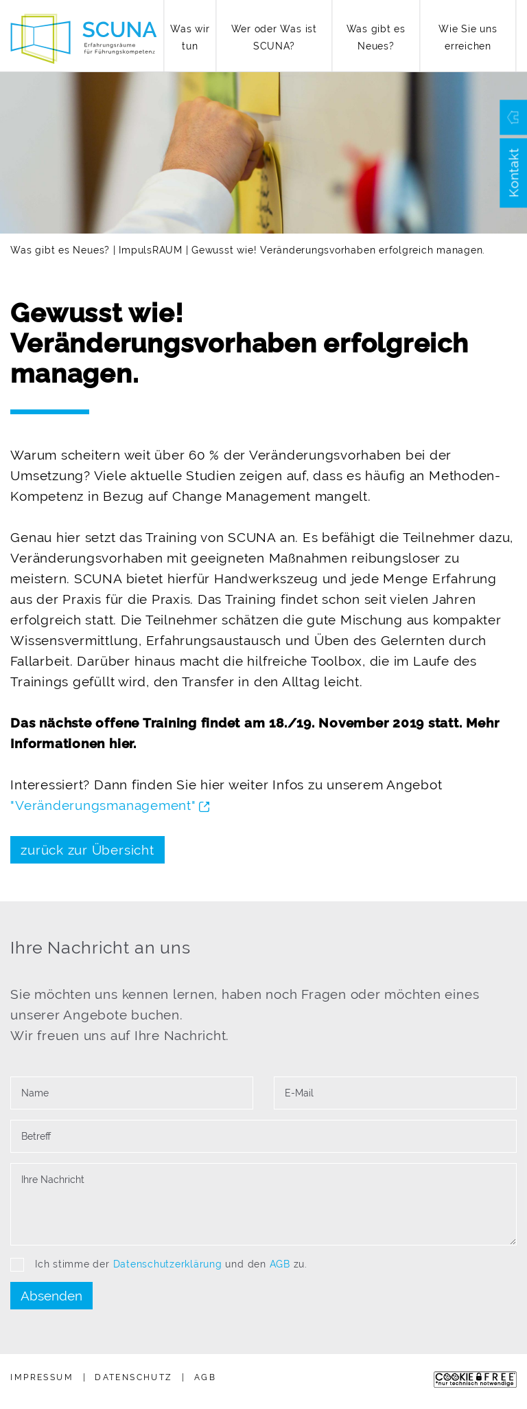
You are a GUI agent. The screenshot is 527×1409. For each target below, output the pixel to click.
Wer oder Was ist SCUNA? (274, 37)
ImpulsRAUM (151, 250)
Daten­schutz (133, 1377)
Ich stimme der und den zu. (158, 1265)
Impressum (41, 1377)
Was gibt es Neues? (376, 37)
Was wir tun (189, 37)
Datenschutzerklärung (167, 1264)
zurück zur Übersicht (87, 849)
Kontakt (513, 172)
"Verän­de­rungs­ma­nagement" (109, 805)
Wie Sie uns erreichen (467, 37)
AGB (280, 1264)
